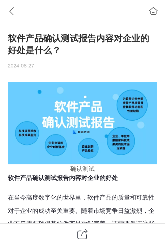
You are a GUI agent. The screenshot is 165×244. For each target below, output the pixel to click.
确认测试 (82, 168)
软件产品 (99, 197)
